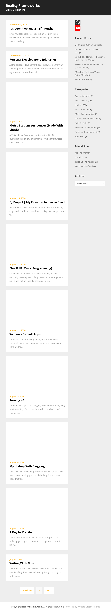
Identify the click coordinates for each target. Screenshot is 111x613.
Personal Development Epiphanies (32, 59)
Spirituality (80, 136)
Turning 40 (16, 400)
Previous (27, 590)
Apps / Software (82, 96)
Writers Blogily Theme (89, 606)
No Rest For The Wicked (86, 118)
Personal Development (86, 127)
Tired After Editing (83, 79)
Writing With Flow (21, 563)
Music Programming (84, 114)
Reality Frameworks (23, 5)
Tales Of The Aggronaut (86, 161)
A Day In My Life (20, 532)
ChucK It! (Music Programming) (30, 268)
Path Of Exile (81, 123)
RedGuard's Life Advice (85, 166)
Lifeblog (78, 105)
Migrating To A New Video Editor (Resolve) (87, 73)
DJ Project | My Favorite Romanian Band (37, 202)
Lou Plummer (81, 157)
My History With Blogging (27, 466)
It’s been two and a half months (31, 28)
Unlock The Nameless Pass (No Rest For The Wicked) (90, 58)
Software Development (86, 132)
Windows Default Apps (25, 334)
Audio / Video (81, 100)
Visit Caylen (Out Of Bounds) (88, 44)
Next (49, 590)
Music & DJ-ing (82, 109)
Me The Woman (82, 152)
